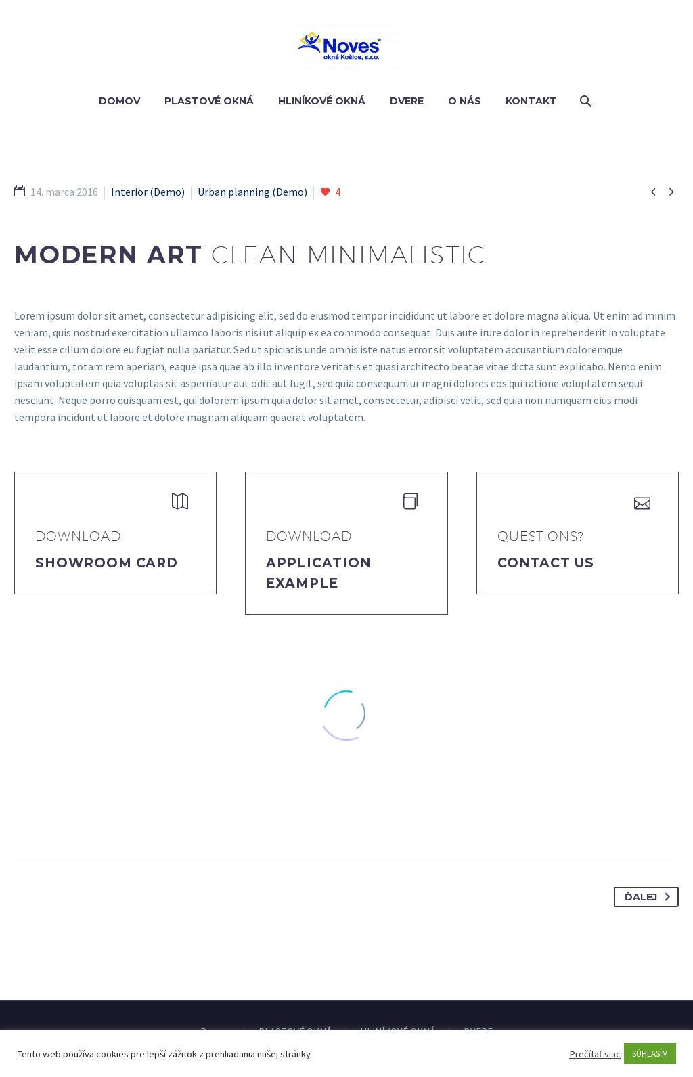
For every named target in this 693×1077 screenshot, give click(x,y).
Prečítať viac (595, 1054)
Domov (119, 101)
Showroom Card (106, 563)
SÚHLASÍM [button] (650, 1053)
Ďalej (650, 897)
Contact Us (546, 563)
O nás (464, 101)
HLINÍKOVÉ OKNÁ (321, 101)
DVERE (407, 101)
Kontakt (531, 101)
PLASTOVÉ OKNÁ (209, 101)
